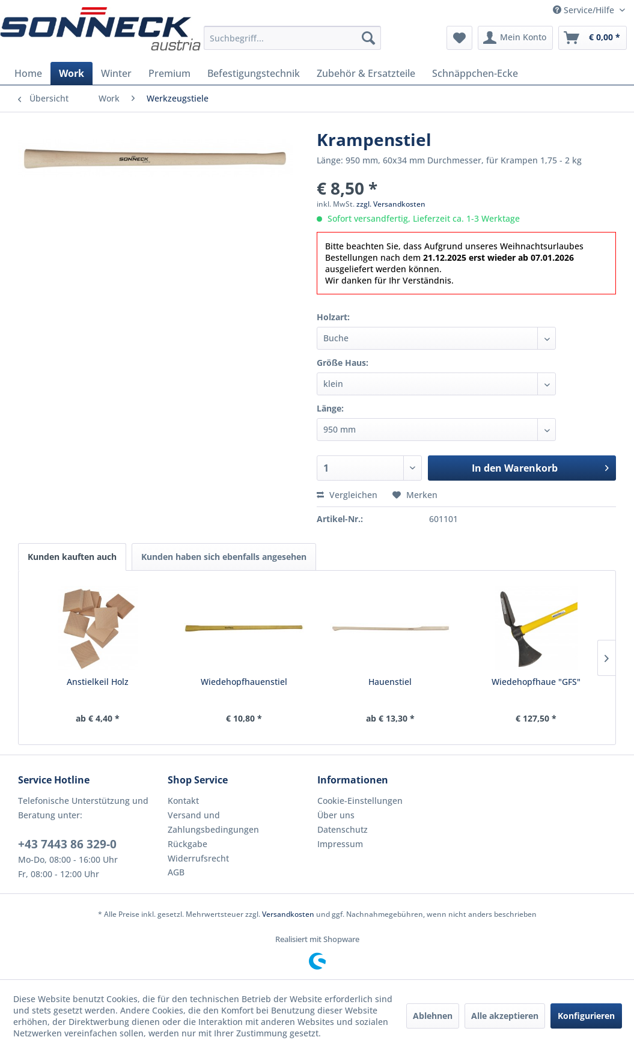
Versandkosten (288, 914)
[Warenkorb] (592, 38)
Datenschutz (342, 829)
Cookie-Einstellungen (360, 800)
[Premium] (169, 73)
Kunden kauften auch (72, 556)
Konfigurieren (586, 1015)
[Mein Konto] (515, 38)
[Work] (71, 73)
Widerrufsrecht (198, 858)
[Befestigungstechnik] (253, 73)
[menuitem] (292, 38)
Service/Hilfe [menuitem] (585, 10)
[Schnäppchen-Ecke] (475, 73)
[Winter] (116, 73)
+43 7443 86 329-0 (67, 844)
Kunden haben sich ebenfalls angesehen (223, 556)
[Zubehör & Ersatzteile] (366, 73)
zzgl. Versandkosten (390, 204)
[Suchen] (368, 38)
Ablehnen (433, 1015)
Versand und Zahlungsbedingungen (213, 822)
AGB (176, 872)
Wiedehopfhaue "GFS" (536, 681)
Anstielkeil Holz (98, 681)
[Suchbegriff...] (292, 38)
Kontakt (183, 800)
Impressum (340, 844)
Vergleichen (347, 494)
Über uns (336, 815)
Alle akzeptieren (504, 1015)
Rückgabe (187, 844)
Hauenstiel (390, 681)
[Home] (28, 73)
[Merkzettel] (459, 38)
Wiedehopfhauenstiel (244, 681)
